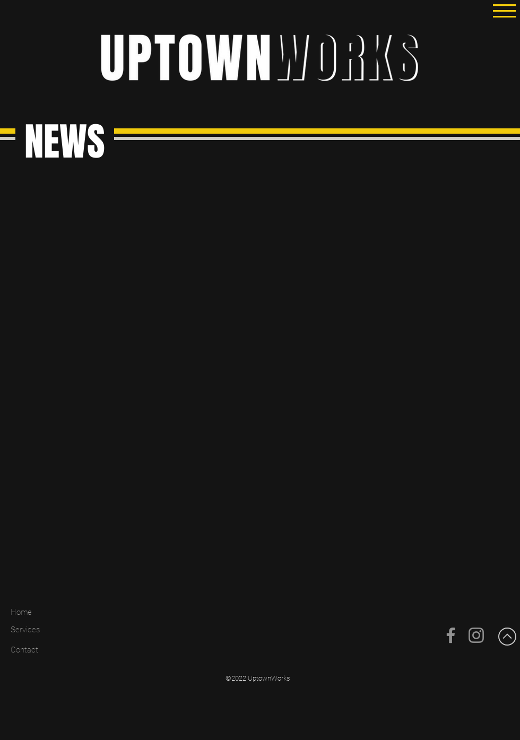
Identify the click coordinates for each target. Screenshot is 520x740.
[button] (504, 11)
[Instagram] (476, 635)
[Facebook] (450, 635)
